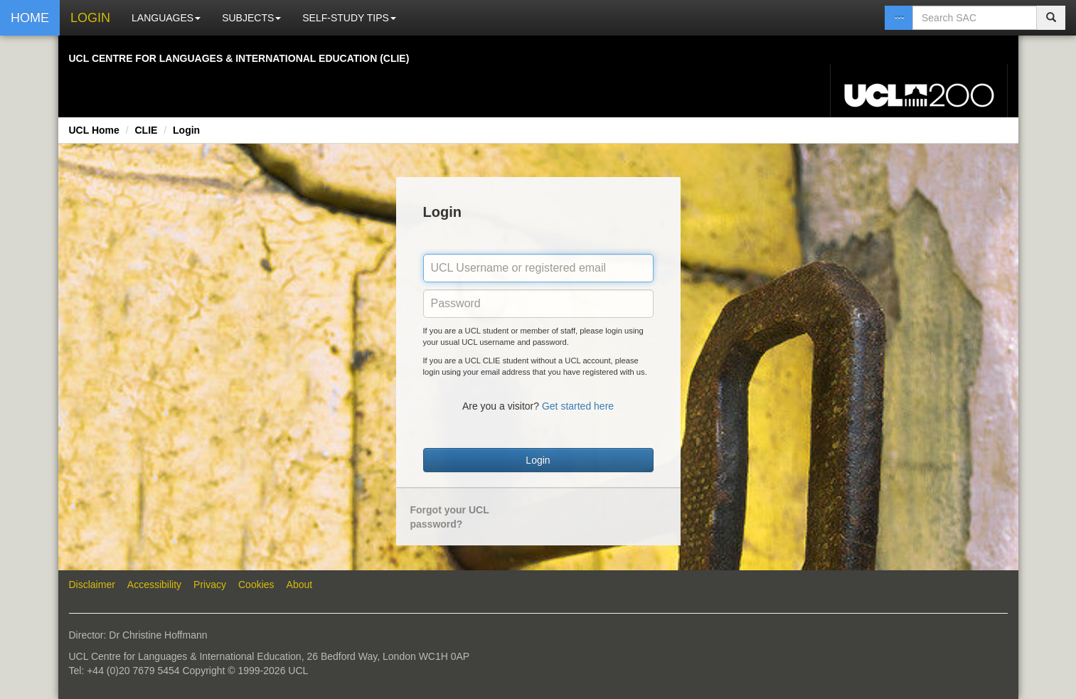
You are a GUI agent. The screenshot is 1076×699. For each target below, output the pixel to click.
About (300, 584)
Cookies (256, 584)
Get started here (578, 406)
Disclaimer (92, 584)
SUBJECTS (251, 17)
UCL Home (94, 130)
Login (186, 130)
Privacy (209, 584)
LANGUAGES (166, 17)
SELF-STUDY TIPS (349, 17)
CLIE (145, 130)
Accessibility (154, 584)
